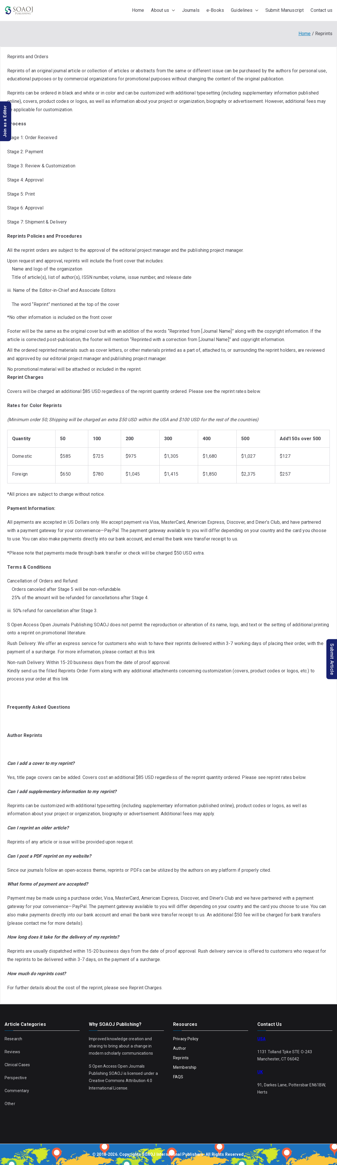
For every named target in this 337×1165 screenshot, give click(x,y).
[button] (172, 10)
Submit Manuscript (284, 10)
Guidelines (245, 10)
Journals (191, 10)
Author (179, 1048)
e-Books (215, 10)
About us (163, 10)
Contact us (321, 10)
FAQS (178, 1077)
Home (138, 10)
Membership (185, 1067)
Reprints (181, 1058)
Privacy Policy (185, 1039)
